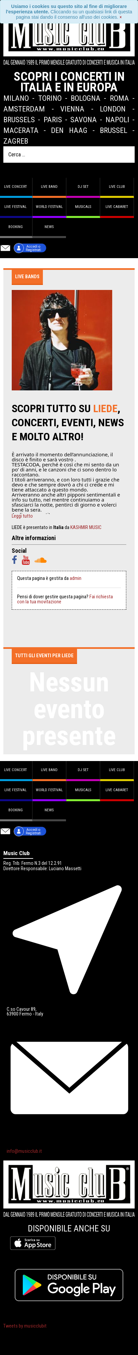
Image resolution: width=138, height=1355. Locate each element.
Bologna (85, 98)
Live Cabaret (117, 207)
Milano (16, 98)
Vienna (72, 108)
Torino (50, 98)
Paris (53, 119)
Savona (83, 119)
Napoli (117, 119)
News (49, 227)
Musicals (83, 207)
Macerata (21, 130)
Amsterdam (24, 108)
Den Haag (69, 130)
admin (75, 578)
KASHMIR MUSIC (85, 527)
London (113, 108)
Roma (119, 98)
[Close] (121, 17)
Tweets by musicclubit (25, 1326)
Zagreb (15, 141)
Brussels (19, 119)
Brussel (113, 130)
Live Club (117, 186)
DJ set (83, 186)
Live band (49, 186)
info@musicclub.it (24, 1151)
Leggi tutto (22, 516)
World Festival (49, 207)
